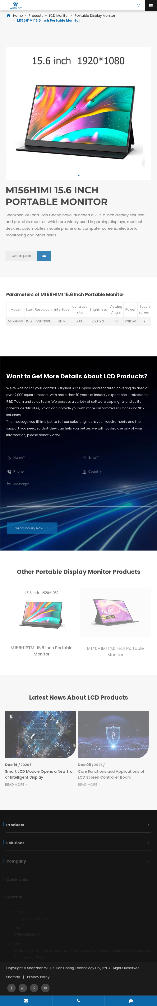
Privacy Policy (38, 977)
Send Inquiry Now (35, 528)
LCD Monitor (59, 15)
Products (35, 15)
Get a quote (28, 256)
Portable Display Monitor (95, 15)
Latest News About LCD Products (78, 700)
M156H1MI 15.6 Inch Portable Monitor (48, 20)
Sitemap (13, 977)
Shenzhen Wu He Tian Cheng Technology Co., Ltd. (67, 968)
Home (18, 15)
